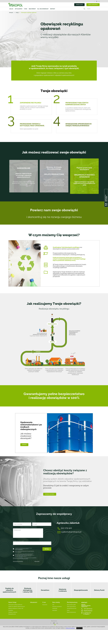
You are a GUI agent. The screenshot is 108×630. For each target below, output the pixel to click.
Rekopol (11, 12)
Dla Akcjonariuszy (72, 602)
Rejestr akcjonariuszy (71, 612)
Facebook (94, 1)
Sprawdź (24, 444)
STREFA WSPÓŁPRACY (93, 4)
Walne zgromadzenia (71, 606)
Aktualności (18, 8)
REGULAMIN (36, 561)
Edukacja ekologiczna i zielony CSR (27, 590)
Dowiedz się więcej (49, 494)
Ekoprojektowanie (81, 590)
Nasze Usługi (12, 602)
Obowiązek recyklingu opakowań (15, 604)
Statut (68, 610)
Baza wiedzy (32, 8)
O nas (25, 8)
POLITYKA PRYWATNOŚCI (18, 561)
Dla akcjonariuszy (43, 8)
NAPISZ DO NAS (79, 4)
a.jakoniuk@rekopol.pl (71, 532)
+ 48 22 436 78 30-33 (87, 608)
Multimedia (54, 608)
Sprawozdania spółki (71, 604)
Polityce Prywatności (70, 628)
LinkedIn (99, 1)
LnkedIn (57, 623)
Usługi (11, 8)
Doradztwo (45, 590)
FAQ (53, 604)
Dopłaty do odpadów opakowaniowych (9, 590)
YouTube (96, 1)
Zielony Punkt (99, 590)
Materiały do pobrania (57, 606)
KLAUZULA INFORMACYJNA (18, 549)
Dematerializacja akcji (71, 608)
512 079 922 (66, 528)
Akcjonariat (44, 604)
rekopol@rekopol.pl (88, 610)
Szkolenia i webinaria (62, 590)
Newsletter (54, 610)
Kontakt (52, 8)
